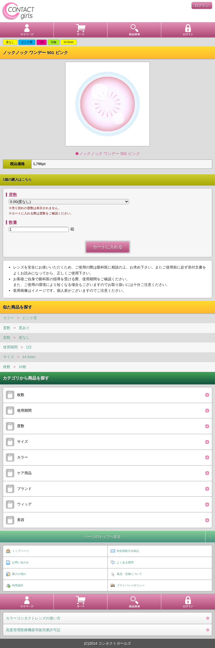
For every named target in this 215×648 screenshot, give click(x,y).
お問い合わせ (20, 562)
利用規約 (17, 585)
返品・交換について (129, 573)
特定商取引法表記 (128, 550)
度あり (24, 328)
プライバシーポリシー (131, 585)
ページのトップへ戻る (102, 536)
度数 (6, 328)
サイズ (8, 357)
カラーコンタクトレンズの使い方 (33, 618)
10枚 (22, 367)
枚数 (6, 367)
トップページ (20, 550)
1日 (29, 347)
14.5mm (29, 357)
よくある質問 (125, 562)
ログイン (202, 5)
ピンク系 (29, 318)
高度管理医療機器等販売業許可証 (33, 630)
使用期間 (10, 347)
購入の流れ (19, 573)
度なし (24, 337)
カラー (8, 318)
